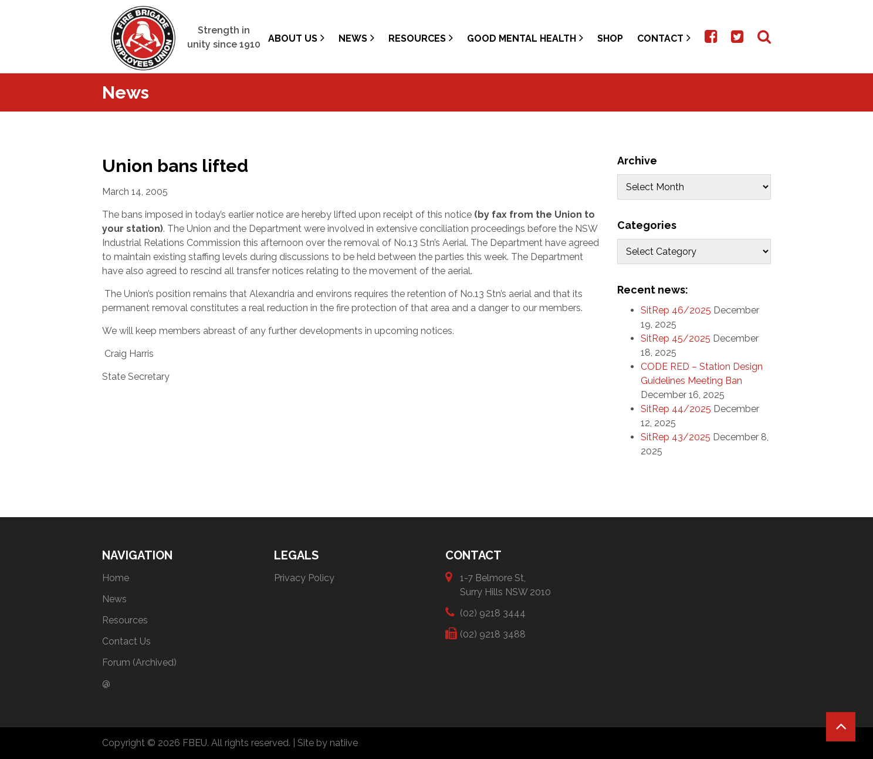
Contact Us (126, 641)
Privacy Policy (304, 577)
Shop (610, 38)
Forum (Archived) (139, 662)
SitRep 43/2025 (675, 437)
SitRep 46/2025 (676, 310)
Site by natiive (327, 742)
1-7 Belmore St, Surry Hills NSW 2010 (505, 584)
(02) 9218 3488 (493, 634)
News (356, 38)
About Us (296, 38)
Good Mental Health (525, 38)
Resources (420, 38)
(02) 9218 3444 (493, 612)
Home (115, 577)
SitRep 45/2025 (675, 338)
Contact (664, 38)
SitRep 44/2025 (676, 408)
